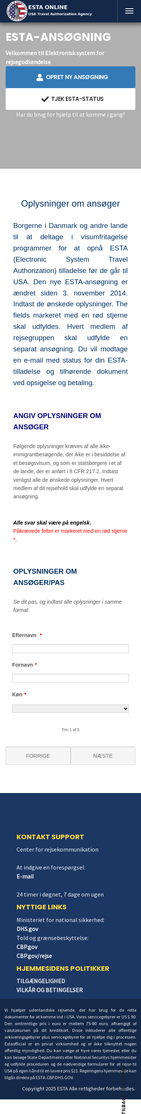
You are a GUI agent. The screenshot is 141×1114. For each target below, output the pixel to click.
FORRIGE (38, 756)
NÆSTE (102, 756)
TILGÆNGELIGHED (41, 981)
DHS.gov (27, 929)
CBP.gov (27, 947)
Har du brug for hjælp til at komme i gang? (70, 114)
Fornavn (24, 665)
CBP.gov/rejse (34, 956)
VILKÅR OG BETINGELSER (50, 990)
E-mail (25, 876)
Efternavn (27, 635)
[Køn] (70, 709)
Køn (19, 694)
